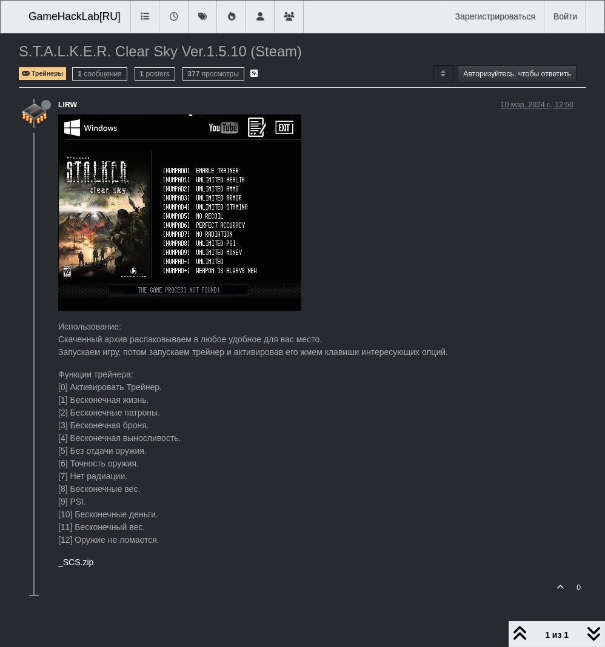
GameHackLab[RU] (74, 16)
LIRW (67, 105)
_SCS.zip (75, 562)
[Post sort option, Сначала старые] (443, 73)
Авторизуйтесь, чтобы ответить (517, 74)
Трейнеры (42, 74)
